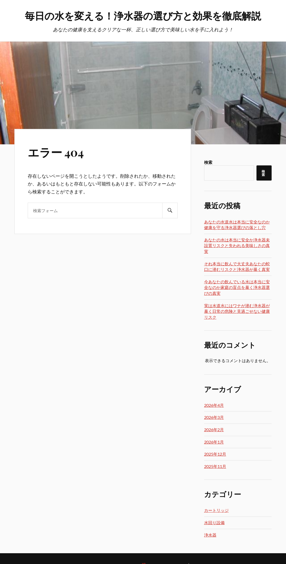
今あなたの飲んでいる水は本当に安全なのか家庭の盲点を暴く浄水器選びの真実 (237, 287)
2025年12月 (215, 454)
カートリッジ (216, 510)
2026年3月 (214, 417)
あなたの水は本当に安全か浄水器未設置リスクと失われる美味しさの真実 (237, 245)
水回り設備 (214, 522)
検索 (208, 162)
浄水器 (210, 534)
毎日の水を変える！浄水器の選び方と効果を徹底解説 (143, 15)
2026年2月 (214, 429)
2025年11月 (215, 466)
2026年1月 (214, 441)
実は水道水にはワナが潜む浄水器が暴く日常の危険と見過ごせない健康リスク (237, 311)
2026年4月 (214, 405)
